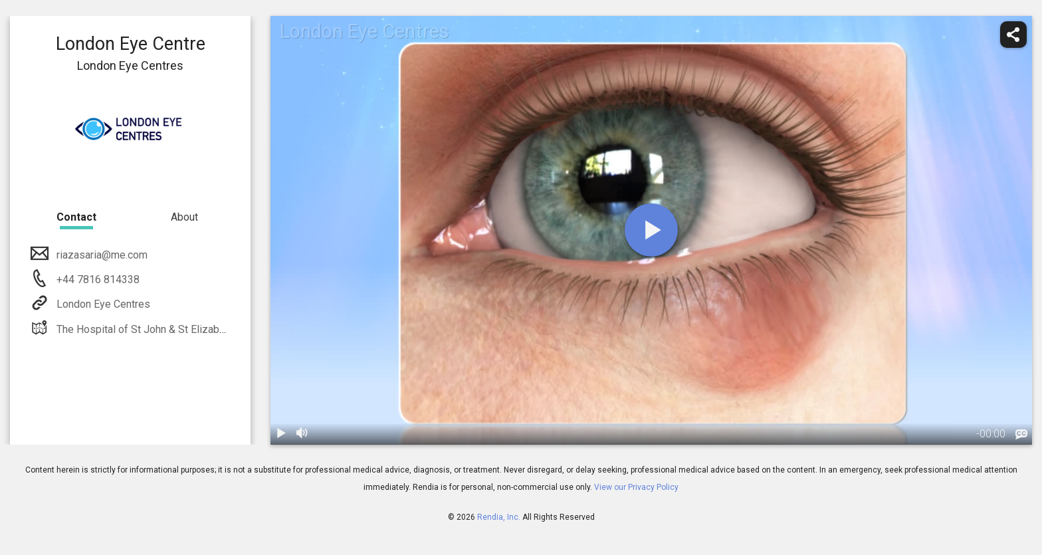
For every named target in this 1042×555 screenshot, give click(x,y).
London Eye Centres (102, 304)
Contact (76, 217)
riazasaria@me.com (101, 255)
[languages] (1021, 434)
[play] (651, 230)
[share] (1013, 34)
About (184, 217)
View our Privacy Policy (636, 487)
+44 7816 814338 (97, 279)
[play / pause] (281, 434)
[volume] (302, 434)
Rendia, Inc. (498, 517)
